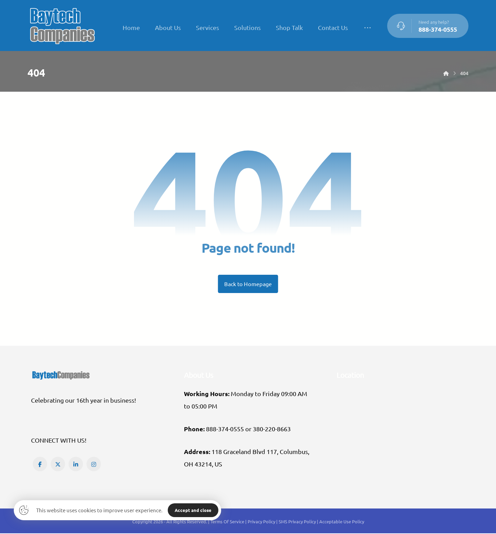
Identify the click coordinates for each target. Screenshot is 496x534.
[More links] (367, 27)
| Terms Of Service (226, 522)
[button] (40, 464)
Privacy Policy (262, 522)
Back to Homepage (248, 284)
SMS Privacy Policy (297, 522)
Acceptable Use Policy (341, 522)
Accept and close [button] (193, 510)
